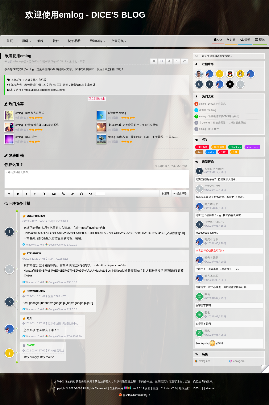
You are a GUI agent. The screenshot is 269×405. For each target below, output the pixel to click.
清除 (165, 193)
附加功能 (97, 41)
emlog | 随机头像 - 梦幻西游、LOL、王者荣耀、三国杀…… (143, 136)
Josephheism (36, 215)
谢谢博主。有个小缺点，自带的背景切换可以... (222, 287)
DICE (223, 152)
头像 (235, 152)
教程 (40, 41)
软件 (56, 41)
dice (200, 152)
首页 (10, 41)
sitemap (210, 388)
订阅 (231, 39)
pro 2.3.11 (134, 388)
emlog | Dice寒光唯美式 (29, 112)
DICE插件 (219, 147)
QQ (218, 39)
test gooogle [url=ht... (207, 232)
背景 (245, 39)
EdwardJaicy (36, 291)
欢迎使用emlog (117, 112)
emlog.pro (238, 361)
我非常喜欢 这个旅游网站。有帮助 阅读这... (220, 197)
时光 (29, 318)
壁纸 (260, 39)
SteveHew (34, 253)
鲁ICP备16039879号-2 (136, 395)
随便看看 (74, 41)
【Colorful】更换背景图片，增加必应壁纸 (133, 124)
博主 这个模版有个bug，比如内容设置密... (219, 215)
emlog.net (204, 361)
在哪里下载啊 (203, 305)
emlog (211, 152)
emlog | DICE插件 (26, 136)
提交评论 (180, 193)
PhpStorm (236, 147)
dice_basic (252, 147)
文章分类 (119, 41)
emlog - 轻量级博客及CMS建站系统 (37, 124)
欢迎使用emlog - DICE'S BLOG (85, 14)
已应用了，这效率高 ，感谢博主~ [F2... (218, 268)
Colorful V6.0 (169, 388)
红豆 (57, 84)
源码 (26, 41)
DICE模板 (203, 147)
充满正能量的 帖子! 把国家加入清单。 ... (218, 179)
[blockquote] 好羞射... (211, 343)
